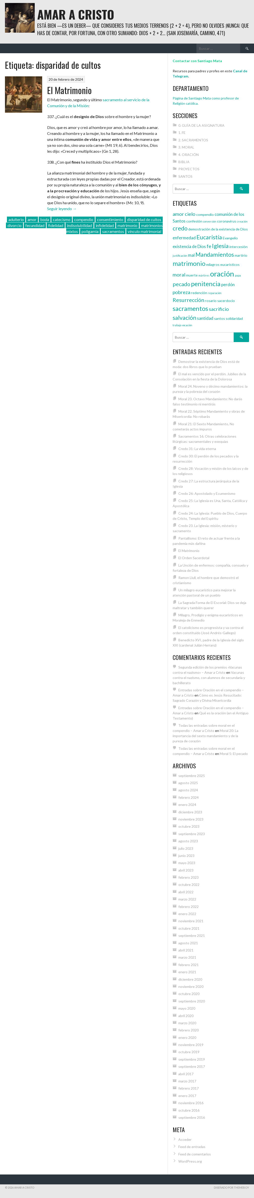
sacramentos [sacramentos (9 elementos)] (190, 308)
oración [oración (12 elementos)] (222, 273)
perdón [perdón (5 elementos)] (228, 284)
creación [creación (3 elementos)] (242, 221)
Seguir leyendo (62, 208)
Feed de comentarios (194, 1154)
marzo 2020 (187, 1023)
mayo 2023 (186, 863)
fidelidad (55, 225)
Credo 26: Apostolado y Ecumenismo (206, 493)
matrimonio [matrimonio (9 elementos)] (189, 263)
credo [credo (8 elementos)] (180, 228)
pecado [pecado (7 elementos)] (181, 284)
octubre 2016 (188, 1110)
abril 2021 (185, 950)
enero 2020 (187, 1037)
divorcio (14, 225)
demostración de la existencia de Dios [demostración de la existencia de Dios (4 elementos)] (218, 229)
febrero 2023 (188, 877)
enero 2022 (187, 914)
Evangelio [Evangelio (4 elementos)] (230, 238)
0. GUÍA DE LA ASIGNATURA (201, 125)
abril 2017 (185, 1074)
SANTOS (185, 176)
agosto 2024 (188, 790)
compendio (83, 219)
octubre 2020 (188, 994)
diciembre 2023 (190, 812)
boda (44, 219)
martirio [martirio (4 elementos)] (241, 255)
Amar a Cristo (75, 14)
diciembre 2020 (190, 979)
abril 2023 (185, 870)
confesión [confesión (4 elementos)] (194, 221)
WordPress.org (190, 1161)
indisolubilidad (79, 225)
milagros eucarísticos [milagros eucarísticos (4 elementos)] (223, 264)
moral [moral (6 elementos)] (179, 274)
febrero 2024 (188, 797)
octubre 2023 (188, 826)
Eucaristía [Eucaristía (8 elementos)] (209, 237)
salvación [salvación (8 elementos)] (184, 317)
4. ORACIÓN (188, 154)
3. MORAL (186, 147)
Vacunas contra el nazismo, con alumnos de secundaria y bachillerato (209, 677)
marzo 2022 (187, 899)
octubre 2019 (188, 1052)
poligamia (90, 231)
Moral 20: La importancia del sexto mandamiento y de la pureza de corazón (205, 735)
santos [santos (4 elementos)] (219, 318)
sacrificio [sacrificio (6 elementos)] (219, 309)
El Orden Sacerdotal (193, 558)
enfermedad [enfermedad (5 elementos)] (184, 237)
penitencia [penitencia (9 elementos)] (206, 283)
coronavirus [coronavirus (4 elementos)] (226, 221)
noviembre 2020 (190, 986)
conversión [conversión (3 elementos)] (209, 221)
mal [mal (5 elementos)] (191, 255)
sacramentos (113, 231)
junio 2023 (186, 855)
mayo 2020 (186, 1008)
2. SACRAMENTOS (193, 140)
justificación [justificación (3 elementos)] (180, 255)
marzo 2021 (187, 957)
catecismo (61, 219)
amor (32, 219)
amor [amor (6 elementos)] (178, 214)
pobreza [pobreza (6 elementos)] (181, 292)
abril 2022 (185, 892)
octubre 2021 (188, 928)
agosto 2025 (188, 783)
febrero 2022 (188, 906)
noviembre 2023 (190, 819)
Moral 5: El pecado (234, 753)
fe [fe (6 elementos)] (209, 246)
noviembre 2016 (190, 1103)
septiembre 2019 (191, 1059)
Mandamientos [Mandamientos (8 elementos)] (214, 254)
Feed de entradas (191, 1147)
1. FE (182, 132)
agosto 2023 (188, 841)
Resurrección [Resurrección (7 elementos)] (188, 300)
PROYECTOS (188, 169)
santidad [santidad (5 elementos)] (205, 318)
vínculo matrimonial (144, 231)
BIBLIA (184, 162)
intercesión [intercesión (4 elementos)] (238, 247)
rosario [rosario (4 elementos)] (211, 301)
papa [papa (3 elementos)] (238, 275)
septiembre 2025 (191, 776)
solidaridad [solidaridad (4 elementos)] (234, 318)
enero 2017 (187, 1096)
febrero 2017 (188, 1088)
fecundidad (34, 225)
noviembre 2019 (190, 1045)
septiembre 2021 (191, 935)
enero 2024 (187, 804)
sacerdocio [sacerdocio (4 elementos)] (226, 301)
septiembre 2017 (191, 1066)
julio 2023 (185, 848)
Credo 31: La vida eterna (197, 449)
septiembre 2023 (191, 834)
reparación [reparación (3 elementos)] (215, 293)
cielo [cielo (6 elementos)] (190, 214)
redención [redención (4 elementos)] (199, 293)
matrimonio (127, 225)
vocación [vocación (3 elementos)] (187, 325)
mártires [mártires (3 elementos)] (203, 275)
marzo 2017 (187, 1081)
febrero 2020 (188, 1030)
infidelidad (105, 225)
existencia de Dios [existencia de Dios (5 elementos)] (189, 246)
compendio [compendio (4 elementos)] (205, 214)
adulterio (16, 219)
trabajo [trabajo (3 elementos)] (177, 325)
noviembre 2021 (190, 921)
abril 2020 (185, 1016)
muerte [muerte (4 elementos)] (192, 275)
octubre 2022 (188, 884)
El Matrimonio (69, 90)
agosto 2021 (188, 943)
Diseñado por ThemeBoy (231, 1187)
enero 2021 (187, 972)
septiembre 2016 (191, 1117)
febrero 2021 (188, 965)
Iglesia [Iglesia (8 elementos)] (220, 245)
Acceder (184, 1139)
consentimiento (110, 219)
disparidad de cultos (144, 219)
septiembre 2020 (191, 1001)
